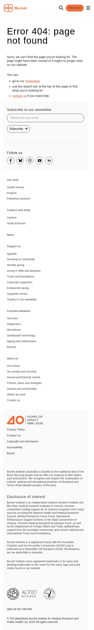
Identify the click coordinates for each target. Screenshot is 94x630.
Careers (12, 217)
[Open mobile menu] (88, 8)
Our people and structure (22, 371)
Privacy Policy (16, 429)
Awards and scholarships (22, 388)
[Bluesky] (20, 160)
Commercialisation (18, 311)
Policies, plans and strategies (24, 383)
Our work (12, 179)
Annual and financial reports (23, 377)
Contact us (13, 400)
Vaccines (12, 318)
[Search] (61, 8)
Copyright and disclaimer (22, 441)
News (10, 234)
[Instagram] (29, 160)
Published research (18, 198)
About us (12, 358)
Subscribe (18, 128)
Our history (13, 365)
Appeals (12, 253)
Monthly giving (15, 265)
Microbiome (14, 329)
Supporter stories (17, 293)
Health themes (15, 187)
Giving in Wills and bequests (24, 270)
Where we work (16, 394)
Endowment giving (18, 288)
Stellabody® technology (21, 335)
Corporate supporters (19, 282)
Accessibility (15, 447)
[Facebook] (10, 160)
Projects (12, 193)
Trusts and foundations (20, 276)
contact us (19, 95)
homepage (32, 81)
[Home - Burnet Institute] (15, 8)
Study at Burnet (16, 223)
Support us (14, 246)
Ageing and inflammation (22, 341)
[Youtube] (39, 160)
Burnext (11, 347)
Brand (10, 453)
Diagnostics (14, 324)
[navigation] (47, 8)
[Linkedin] (49, 160)
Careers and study (18, 210)
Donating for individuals (21, 259)
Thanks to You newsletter (22, 299)
